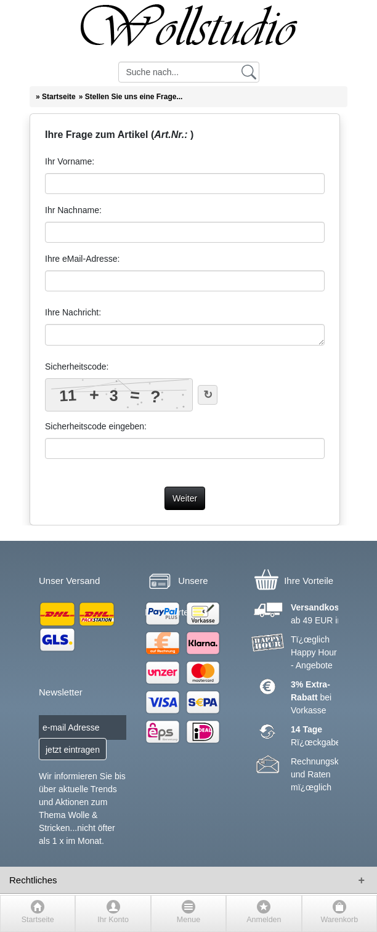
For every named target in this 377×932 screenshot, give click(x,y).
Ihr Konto (113, 919)
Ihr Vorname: (69, 161)
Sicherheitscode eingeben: (96, 426)
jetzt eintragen (73, 750)
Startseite (38, 919)
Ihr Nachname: (73, 210)
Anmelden (263, 919)
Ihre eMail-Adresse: (82, 259)
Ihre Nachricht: (73, 312)
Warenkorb (339, 919)
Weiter (184, 498)
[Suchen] (248, 71)
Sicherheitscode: (77, 366)
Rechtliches (33, 880)
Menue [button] (188, 919)
